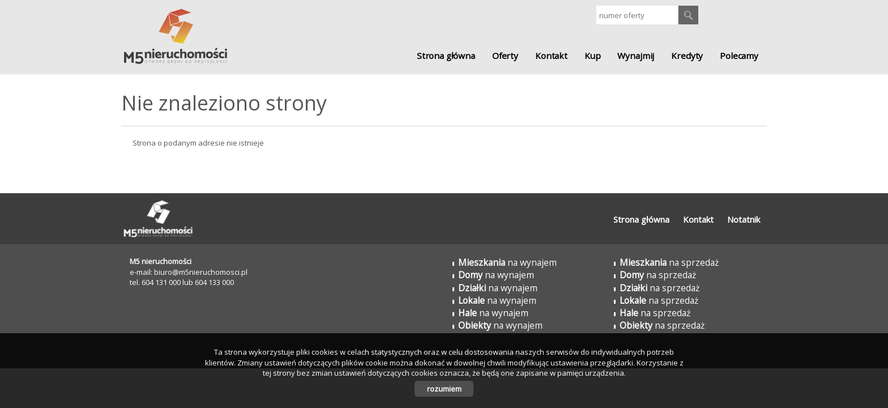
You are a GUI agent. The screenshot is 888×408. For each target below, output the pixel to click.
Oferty (505, 55)
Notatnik (743, 219)
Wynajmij (635, 55)
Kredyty (687, 55)
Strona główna (446, 55)
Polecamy (739, 55)
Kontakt (551, 55)
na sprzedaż (669, 262)
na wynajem (507, 262)
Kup (592, 55)
